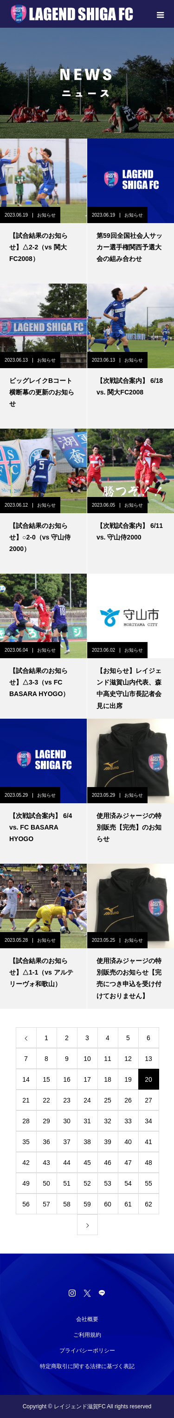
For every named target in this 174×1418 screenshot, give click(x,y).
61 (128, 1204)
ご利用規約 (87, 1335)
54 (128, 1183)
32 (107, 1121)
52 (87, 1183)
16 (67, 1079)
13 (148, 1058)
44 (67, 1162)
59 (87, 1204)
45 (87, 1162)
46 (107, 1162)
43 (46, 1162)
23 (67, 1100)
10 (87, 1058)
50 (46, 1183)
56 (26, 1204)
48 (148, 1162)
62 (148, 1204)
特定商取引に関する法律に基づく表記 (87, 1366)
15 (46, 1079)
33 (128, 1121)
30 (67, 1121)
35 (26, 1141)
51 (67, 1183)
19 (128, 1079)
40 (128, 1141)
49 (26, 1183)
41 (148, 1141)
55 (148, 1183)
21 (26, 1100)
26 (128, 1100)
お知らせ (46, 215)
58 (67, 1204)
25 (107, 1100)
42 (26, 1162)
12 (128, 1058)
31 (87, 1121)
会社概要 (87, 1319)
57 (46, 1204)
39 (107, 1141)
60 (107, 1204)
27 (148, 1100)
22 (46, 1100)
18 (107, 1079)
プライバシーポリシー (87, 1350)
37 (67, 1141)
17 (87, 1079)
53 (107, 1183)
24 (87, 1100)
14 (26, 1079)
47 (128, 1162)
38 (87, 1141)
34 (148, 1121)
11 (107, 1058)
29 (46, 1121)
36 (46, 1141)
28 (26, 1121)
